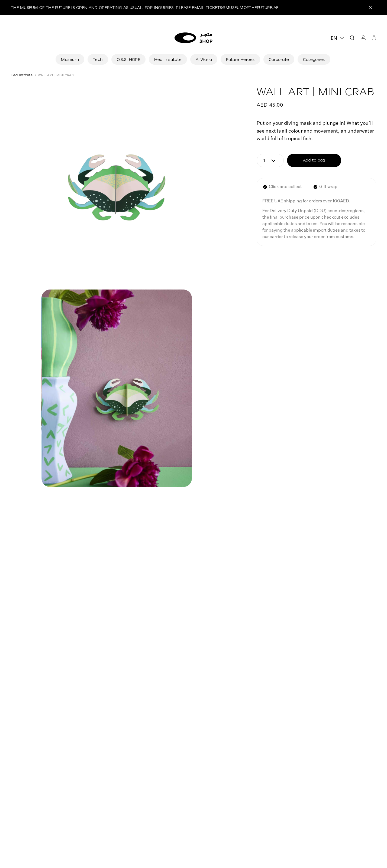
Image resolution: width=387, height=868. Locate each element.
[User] (363, 37)
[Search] (352, 37)
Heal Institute (22, 75)
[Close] (370, 7)
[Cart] (374, 37)
